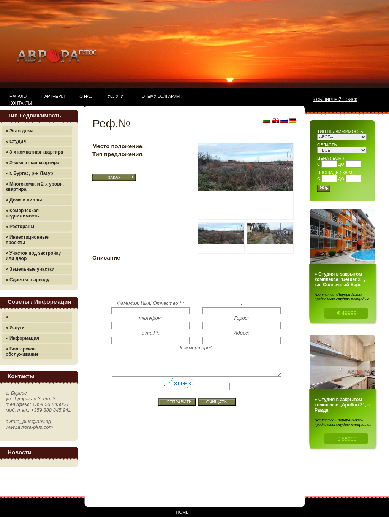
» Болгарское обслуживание (22, 351)
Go (323, 188)
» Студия (16, 141)
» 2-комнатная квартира (32, 162)
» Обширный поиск (335, 99)
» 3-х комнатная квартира (34, 152)
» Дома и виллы (24, 200)
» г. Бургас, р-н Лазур (29, 173)
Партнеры (53, 96)
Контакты (20, 103)
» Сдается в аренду (27, 279)
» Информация (22, 338)
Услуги (116, 96)
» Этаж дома (19, 130)
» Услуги (15, 327)
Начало (18, 96)
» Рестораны (20, 226)
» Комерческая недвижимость (22, 213)
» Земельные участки (30, 269)
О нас (86, 96)
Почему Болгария (159, 96)
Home (182, 512)
